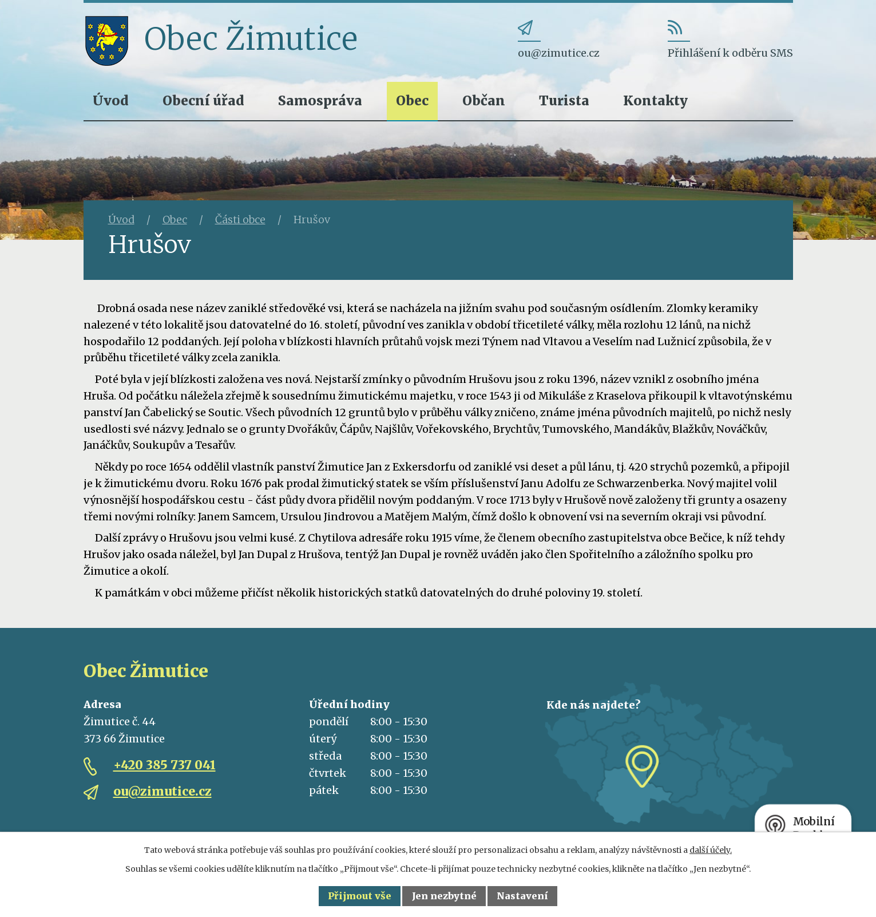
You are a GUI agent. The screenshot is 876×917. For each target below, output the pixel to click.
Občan (483, 100)
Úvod (111, 100)
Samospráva (320, 100)
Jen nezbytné (444, 896)
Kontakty (655, 100)
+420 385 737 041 (164, 765)
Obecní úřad (203, 100)
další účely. (710, 850)
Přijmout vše (359, 896)
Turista (564, 100)
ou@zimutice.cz (162, 791)
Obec (412, 100)
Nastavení (522, 896)
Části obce (240, 219)
